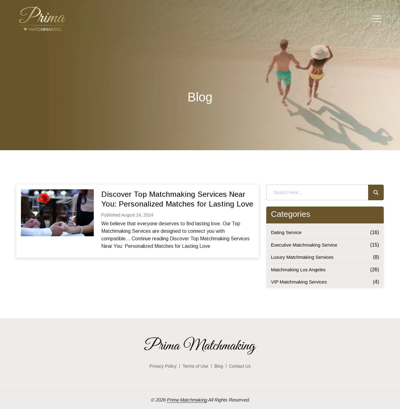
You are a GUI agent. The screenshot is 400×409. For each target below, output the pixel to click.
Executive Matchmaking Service (304, 245)
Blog (218, 366)
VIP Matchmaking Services (299, 281)
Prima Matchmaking (187, 399)
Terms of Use (195, 366)
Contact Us (240, 366)
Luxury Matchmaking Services (302, 257)
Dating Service (286, 232)
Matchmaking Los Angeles (298, 269)
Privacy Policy (163, 366)
